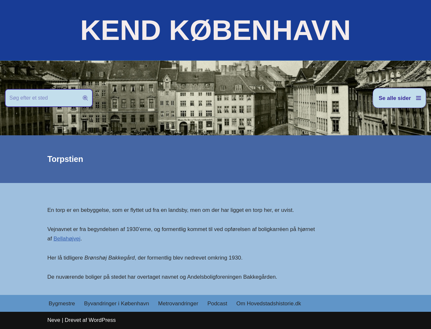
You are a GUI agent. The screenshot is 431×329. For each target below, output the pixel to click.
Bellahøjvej (67, 239)
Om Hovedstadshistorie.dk (268, 303)
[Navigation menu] (399, 98)
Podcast (217, 303)
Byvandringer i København (116, 303)
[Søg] (41, 98)
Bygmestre (62, 303)
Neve (53, 320)
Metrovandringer (178, 303)
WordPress (102, 320)
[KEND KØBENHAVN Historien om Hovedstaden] (215, 30)
